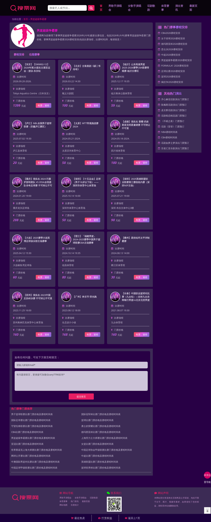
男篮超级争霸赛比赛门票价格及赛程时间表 (33, 438)
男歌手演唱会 (115, 8)
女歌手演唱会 (134, 8)
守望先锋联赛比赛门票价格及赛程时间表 (32, 426)
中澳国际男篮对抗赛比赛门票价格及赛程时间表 (35, 462)
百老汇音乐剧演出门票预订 (175, 148)
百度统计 (75, 505)
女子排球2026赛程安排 (173, 38)
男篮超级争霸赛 (38, 19)
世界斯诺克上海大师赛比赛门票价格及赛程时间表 (36, 450)
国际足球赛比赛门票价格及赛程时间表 (30, 420)
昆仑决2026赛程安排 (172, 49)
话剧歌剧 (151, 8)
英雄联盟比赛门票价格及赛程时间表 (99, 462)
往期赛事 (34, 55)
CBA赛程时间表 (169, 137)
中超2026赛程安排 (170, 55)
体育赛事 (165, 8)
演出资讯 (179, 8)
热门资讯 (75, 501)
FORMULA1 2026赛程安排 (175, 66)
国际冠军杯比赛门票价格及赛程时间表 (101, 414)
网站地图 (63, 505)
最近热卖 (78, 518)
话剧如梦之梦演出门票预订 (175, 143)
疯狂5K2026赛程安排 (172, 82)
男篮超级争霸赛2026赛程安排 (176, 60)
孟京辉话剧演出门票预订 (174, 110)
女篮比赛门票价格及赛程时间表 (97, 444)
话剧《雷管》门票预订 (172, 127)
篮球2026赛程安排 (170, 77)
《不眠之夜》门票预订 (172, 121)
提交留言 (81, 396)
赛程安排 (19, 55)
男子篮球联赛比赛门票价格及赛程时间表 (32, 414)
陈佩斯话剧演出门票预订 (174, 105)
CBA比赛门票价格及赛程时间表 (27, 432)
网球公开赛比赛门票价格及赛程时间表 (30, 456)
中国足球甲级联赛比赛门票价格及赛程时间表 (34, 468)
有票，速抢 (43, 105)
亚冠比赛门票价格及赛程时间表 (27, 444)
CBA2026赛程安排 (170, 33)
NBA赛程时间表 (169, 132)
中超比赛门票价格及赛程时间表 (97, 456)
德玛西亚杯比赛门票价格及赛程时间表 (101, 432)
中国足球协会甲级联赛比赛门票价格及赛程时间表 (106, 450)
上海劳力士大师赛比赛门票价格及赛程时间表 (104, 438)
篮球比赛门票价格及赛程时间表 (97, 420)
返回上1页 (132, 518)
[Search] (67, 8)
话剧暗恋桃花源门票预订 (174, 116)
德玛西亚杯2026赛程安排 (174, 44)
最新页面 (193, 8)
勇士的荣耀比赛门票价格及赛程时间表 (101, 426)
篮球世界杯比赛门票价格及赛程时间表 (101, 468)
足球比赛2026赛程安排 (173, 71)
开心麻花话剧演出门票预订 (175, 99)
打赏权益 (105, 518)
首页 (101, 8)
